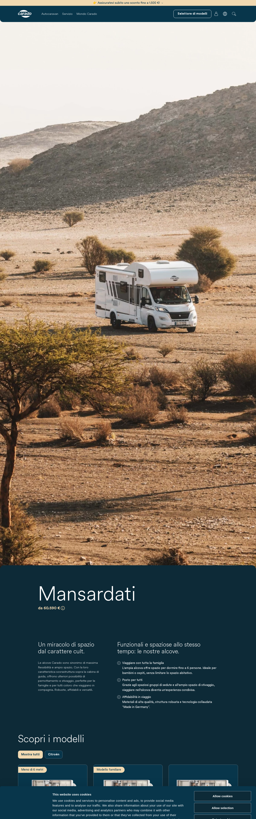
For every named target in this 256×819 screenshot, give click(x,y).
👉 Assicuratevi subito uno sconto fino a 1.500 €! (128, 2)
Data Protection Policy (95, 795)
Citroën (53, 754)
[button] (225, 14)
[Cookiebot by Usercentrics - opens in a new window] (25, 811)
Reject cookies (222, 789)
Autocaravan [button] (49, 14)
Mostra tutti (30, 754)
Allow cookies (223, 766)
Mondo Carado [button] (87, 14)
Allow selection (222, 778)
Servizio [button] (67, 14)
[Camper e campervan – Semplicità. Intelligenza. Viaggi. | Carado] (24, 14)
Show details (210, 811)
